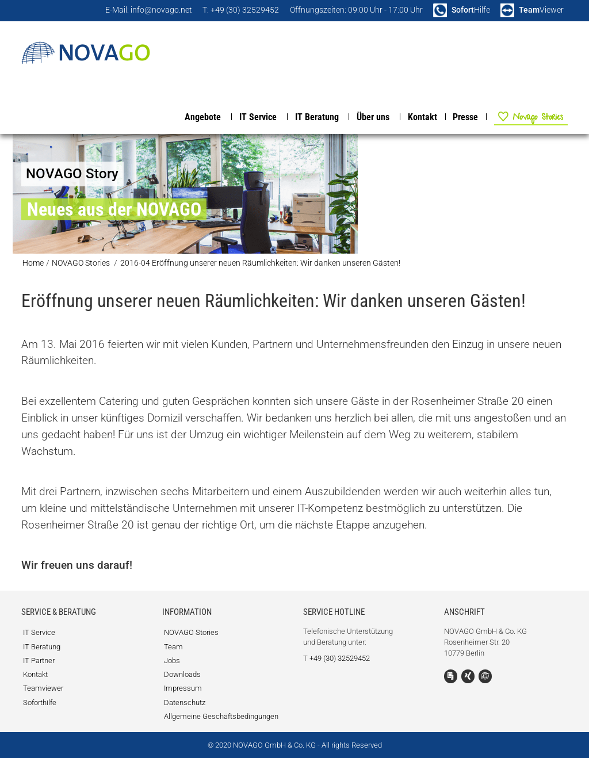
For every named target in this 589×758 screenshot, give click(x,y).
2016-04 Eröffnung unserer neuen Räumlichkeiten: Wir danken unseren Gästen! (260, 263)
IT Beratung (317, 117)
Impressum (183, 688)
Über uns (373, 117)
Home (33, 263)
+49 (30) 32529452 (339, 658)
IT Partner (39, 660)
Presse (465, 117)
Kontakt (422, 117)
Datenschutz (184, 702)
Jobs (172, 660)
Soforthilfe (39, 702)
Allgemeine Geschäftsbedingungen (221, 716)
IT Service (258, 117)
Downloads (182, 674)
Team (173, 646)
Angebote (203, 117)
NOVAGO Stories (525, 116)
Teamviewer (43, 688)
